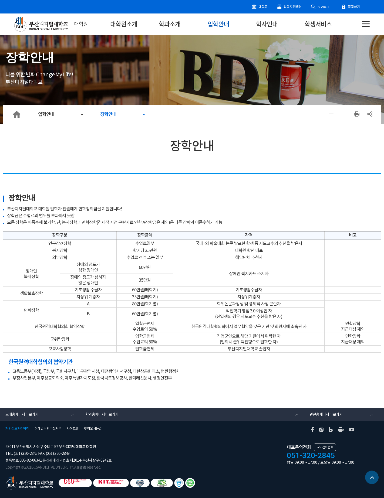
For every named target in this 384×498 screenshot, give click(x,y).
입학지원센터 (292, 7)
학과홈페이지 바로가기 (101, 414)
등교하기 (354, 7)
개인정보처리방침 (17, 429)
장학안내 (108, 114)
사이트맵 (73, 429)
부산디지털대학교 (41, 24)
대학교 (262, 7)
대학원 (81, 24)
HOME (16, 114)
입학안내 (218, 24)
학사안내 (267, 24)
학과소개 (169, 24)
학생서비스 (318, 24)
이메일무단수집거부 (48, 429)
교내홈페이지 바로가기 (21, 414)
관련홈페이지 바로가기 (325, 414)
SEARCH (323, 7)
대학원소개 (123, 24)
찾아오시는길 (93, 429)
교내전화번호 (325, 447)
